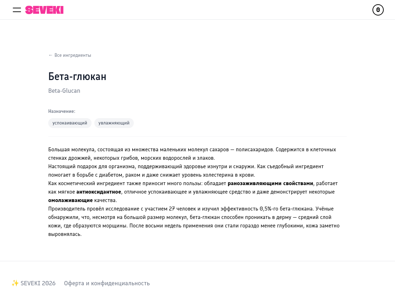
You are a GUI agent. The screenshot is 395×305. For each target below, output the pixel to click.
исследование (122, 208)
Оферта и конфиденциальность (107, 283)
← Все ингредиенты (69, 55)
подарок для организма (106, 166)
